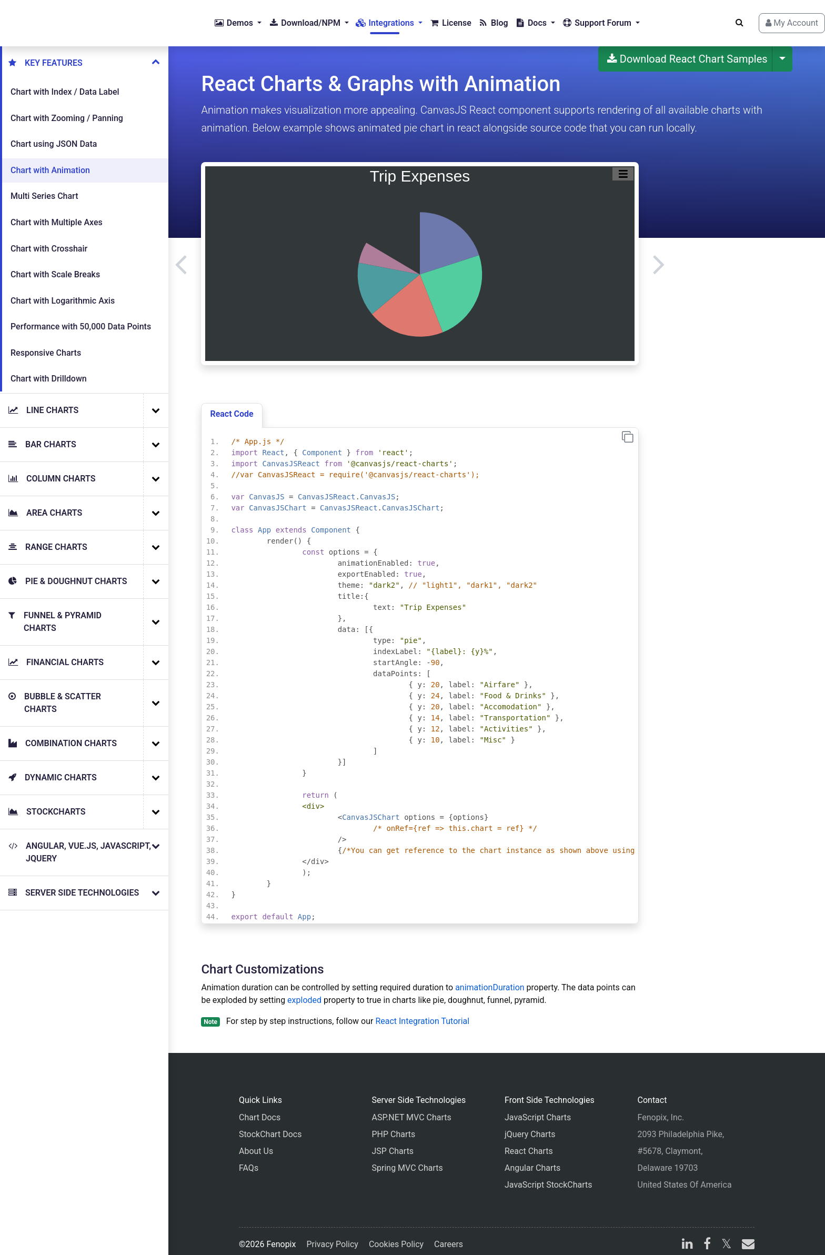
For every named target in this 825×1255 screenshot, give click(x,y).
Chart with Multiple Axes (57, 214)
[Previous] (181, 255)
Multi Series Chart (44, 188)
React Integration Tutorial (422, 1013)
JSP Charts (393, 1143)
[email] (746, 1237)
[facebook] (707, 1237)
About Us (256, 1143)
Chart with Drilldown (49, 370)
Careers (448, 1236)
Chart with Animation (50, 162)
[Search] (720, 18)
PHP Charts (394, 1126)
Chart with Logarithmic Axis (63, 292)
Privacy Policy (332, 1236)
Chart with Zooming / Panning (67, 110)
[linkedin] (687, 1237)
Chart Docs (259, 1109)
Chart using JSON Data (54, 135)
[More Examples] (155, 402)
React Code (231, 405)
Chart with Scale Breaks (55, 266)
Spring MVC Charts (407, 1159)
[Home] (50, 19)
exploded (304, 992)
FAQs (248, 1159)
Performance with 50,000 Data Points (81, 318)
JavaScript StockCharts (548, 1176)
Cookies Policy (396, 1236)
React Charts (529, 1143)
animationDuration (489, 979)
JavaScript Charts (538, 1109)
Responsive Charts (46, 344)
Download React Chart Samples (687, 50)
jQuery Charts (530, 1126)
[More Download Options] (782, 50)
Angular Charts (532, 1159)
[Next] (659, 255)
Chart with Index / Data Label (65, 83)
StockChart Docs (270, 1126)
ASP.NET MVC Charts (411, 1109)
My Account (773, 19)
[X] (726, 1237)
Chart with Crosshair (49, 240)
